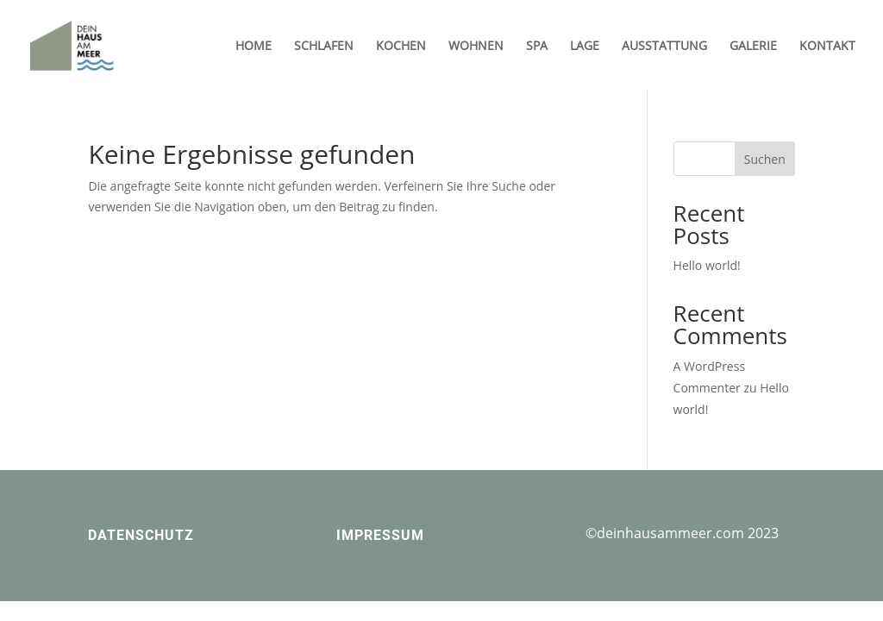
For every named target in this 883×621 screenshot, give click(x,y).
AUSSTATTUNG (664, 46)
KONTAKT (827, 46)
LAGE (584, 46)
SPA (537, 46)
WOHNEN (476, 46)
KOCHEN (401, 46)
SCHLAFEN (324, 46)
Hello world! (707, 265)
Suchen (765, 159)
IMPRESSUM (380, 535)
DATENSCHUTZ (141, 535)
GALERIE (753, 46)
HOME (253, 46)
